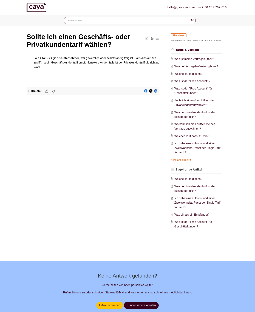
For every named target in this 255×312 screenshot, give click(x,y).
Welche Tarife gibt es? (188, 73)
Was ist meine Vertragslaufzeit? (194, 58)
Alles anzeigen (181, 159)
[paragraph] (93, 66)
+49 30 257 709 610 (212, 7)
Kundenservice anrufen (141, 305)
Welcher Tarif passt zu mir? (191, 136)
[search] (130, 20)
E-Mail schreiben (109, 305)
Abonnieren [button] (179, 35)
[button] (192, 20)
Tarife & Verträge (188, 49)
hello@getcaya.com (181, 7)
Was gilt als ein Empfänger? (192, 214)
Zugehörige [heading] (189, 169)
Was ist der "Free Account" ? (192, 81)
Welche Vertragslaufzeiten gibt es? (196, 66)
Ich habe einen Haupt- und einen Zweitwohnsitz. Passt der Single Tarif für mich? (197, 148)
